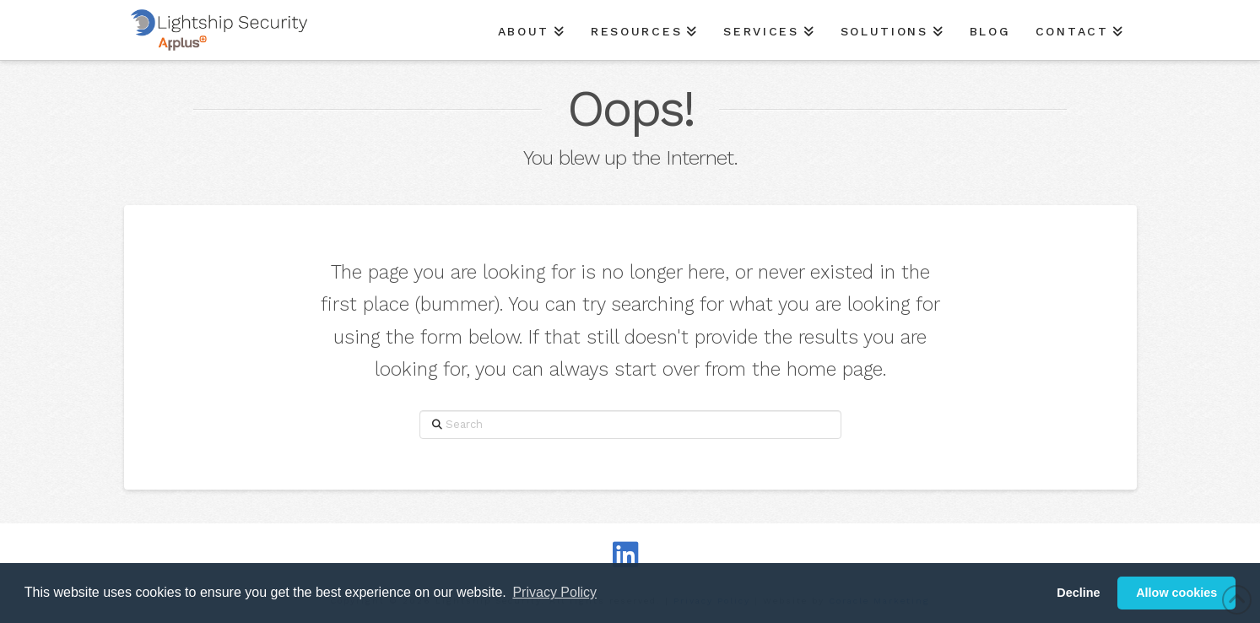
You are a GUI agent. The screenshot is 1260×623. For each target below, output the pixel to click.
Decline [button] (1078, 592)
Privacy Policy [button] (554, 592)
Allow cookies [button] (1176, 592)
